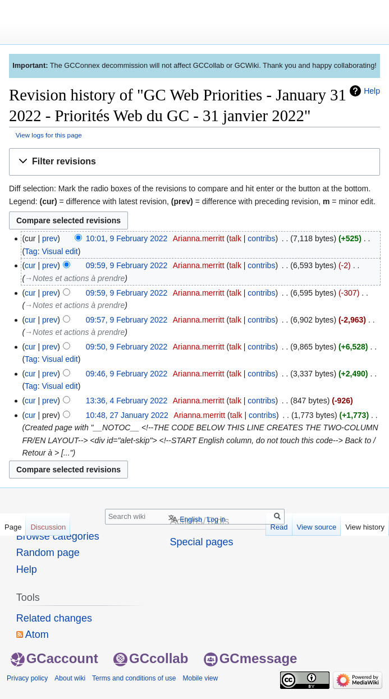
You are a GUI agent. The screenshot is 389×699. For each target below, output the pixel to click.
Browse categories (57, 536)
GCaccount (54, 658)
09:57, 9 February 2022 (127, 319)
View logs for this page (49, 135)
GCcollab (150, 658)
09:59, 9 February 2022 (127, 265)
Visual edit (59, 251)
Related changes (54, 618)
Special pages (202, 542)
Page (12, 527)
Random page (48, 552)
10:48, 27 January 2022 (127, 415)
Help (372, 90)
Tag (31, 251)
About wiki (69, 678)
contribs (261, 238)
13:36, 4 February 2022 (127, 400)
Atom (37, 634)
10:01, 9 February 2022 (127, 238)
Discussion (48, 527)
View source (317, 527)
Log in (216, 519)
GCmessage (251, 658)
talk (235, 238)
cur (30, 265)
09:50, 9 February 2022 (127, 346)
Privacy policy (27, 678)
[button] (194, 162)
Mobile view (200, 678)
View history (365, 527)
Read (279, 527)
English (191, 519)
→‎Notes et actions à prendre (75, 278)
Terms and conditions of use (134, 678)
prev (49, 238)
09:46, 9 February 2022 (127, 373)
